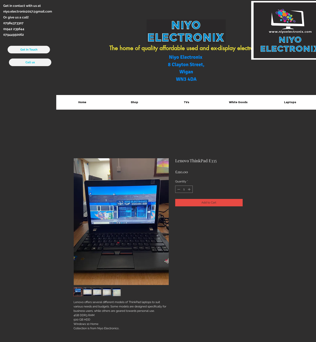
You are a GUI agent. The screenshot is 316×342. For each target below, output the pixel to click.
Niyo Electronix (186, 57)
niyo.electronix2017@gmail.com (27, 11)
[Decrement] (178, 189)
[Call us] (30, 62)
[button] (186, 102)
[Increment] (189, 189)
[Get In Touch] (29, 49)
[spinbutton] (184, 189)
